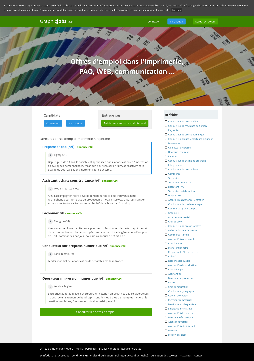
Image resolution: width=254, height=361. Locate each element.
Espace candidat (109, 348)
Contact (198, 355)
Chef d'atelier (175, 243)
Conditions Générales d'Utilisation (92, 355)
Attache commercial (179, 217)
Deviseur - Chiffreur (178, 152)
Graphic (57, 21)
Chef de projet (175, 221)
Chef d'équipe (175, 269)
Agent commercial (178, 321)
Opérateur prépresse (179, 147)
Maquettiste (174, 195)
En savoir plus (163, 10)
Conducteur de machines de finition (187, 125)
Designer (173, 330)
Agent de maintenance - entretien (186, 199)
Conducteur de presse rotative (184, 226)
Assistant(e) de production (182, 265)
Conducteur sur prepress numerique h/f (74, 246)
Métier (173, 115)
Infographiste (175, 165)
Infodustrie (49, 355)
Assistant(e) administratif (181, 326)
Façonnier (173, 130)
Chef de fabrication (178, 286)
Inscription (176, 21)
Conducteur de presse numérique (186, 134)
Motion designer (177, 334)
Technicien (173, 178)
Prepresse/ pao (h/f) (58, 147)
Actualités (186, 355)
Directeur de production (181, 278)
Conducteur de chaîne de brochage (187, 160)
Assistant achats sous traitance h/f (70, 180)
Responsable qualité (179, 260)
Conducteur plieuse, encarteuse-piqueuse (190, 139)
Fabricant (173, 156)
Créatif (171, 256)
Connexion (154, 21)
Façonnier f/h (53, 213)
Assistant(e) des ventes (180, 313)
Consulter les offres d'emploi (95, 312)
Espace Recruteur (132, 348)
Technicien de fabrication (181, 191)
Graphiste (173, 212)
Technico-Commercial (179, 182)
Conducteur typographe (181, 291)
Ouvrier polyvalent (178, 295)
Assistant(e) (174, 273)
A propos (63, 355)
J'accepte (176, 10)
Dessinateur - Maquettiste (182, 304)
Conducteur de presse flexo (183, 169)
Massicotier (174, 143)
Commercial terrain (178, 234)
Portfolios (91, 348)
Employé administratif (180, 308)
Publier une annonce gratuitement (125, 123)
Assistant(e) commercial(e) (182, 239)
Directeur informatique (180, 317)
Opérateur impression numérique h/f (72, 278)
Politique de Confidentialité (131, 355)
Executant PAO (176, 186)
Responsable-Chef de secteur (183, 252)
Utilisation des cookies (163, 355)
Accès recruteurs (205, 21)
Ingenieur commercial (180, 300)
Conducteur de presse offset (183, 121)
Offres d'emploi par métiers (56, 348)
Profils (79, 348)
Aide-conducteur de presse (182, 230)
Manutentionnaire (178, 247)
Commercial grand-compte (182, 208)
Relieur (172, 282)
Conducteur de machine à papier (185, 204)
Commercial (174, 173)
